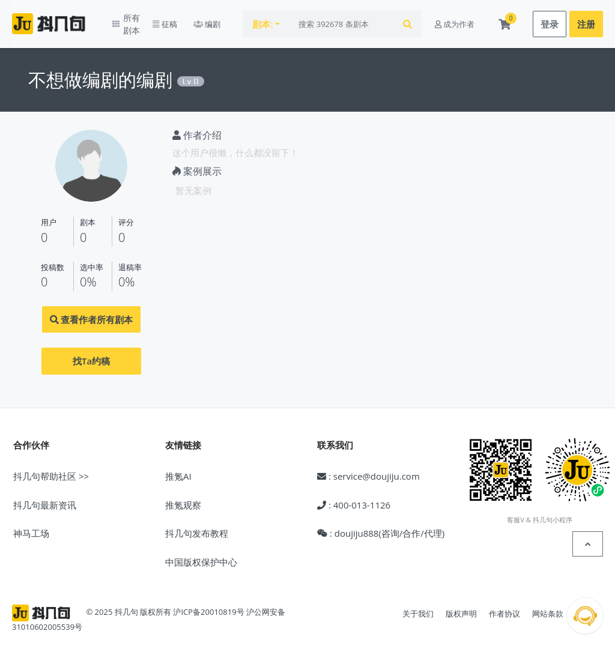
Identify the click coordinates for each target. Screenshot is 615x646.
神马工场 (31, 525)
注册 (586, 20)
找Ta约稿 (91, 352)
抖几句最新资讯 (44, 496)
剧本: (285, 20)
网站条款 (547, 605)
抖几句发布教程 (196, 525)
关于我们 (418, 605)
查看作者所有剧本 (91, 311)
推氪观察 (183, 496)
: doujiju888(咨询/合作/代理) (380, 525)
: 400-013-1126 (353, 496)
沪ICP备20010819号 (208, 603)
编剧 (229, 19)
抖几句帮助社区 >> (51, 468)
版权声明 (461, 605)
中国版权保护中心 (201, 553)
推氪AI (178, 468)
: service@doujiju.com (368, 468)
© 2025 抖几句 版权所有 (128, 603)
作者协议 (504, 605)
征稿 (187, 19)
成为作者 (454, 19)
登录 (550, 20)
